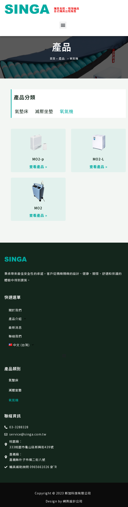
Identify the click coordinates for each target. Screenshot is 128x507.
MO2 (38, 208)
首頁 (52, 58)
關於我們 (15, 310)
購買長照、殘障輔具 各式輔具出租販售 (66, 10)
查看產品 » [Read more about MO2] (38, 215)
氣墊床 (21, 111)
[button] (62, 25)
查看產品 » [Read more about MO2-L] (98, 166)
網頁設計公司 (72, 501)
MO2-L (98, 159)
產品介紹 (17, 318)
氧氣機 (66, 111)
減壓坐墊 (44, 111)
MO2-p (38, 159)
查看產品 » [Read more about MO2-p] (38, 166)
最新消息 (15, 327)
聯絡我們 (15, 336)
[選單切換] (64, 356)
